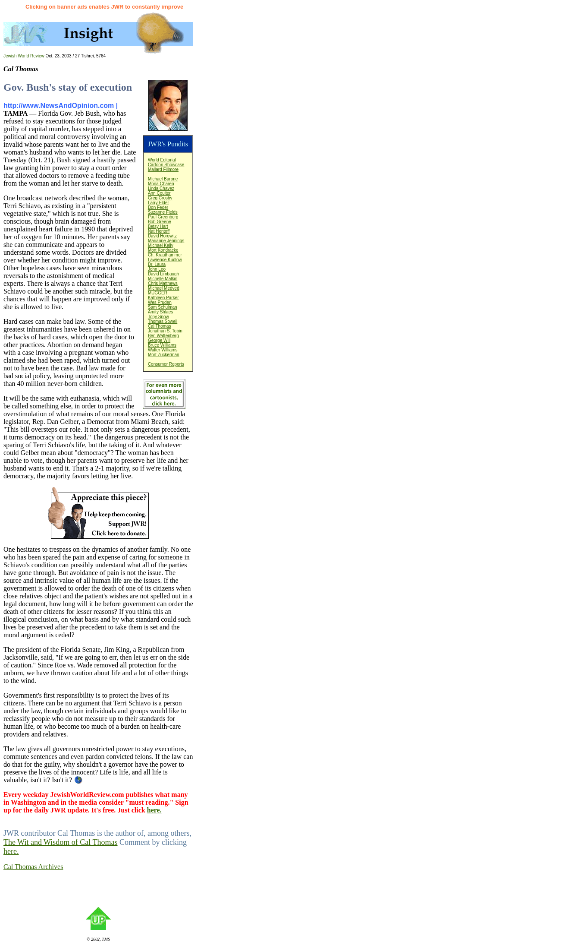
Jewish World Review (23, 56)
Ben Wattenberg (163, 335)
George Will (159, 340)
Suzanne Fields (163, 212)
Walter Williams (163, 350)
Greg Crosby (160, 198)
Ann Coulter (159, 193)
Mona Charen (161, 183)
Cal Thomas (159, 326)
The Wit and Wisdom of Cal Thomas (60, 842)
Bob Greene (159, 221)
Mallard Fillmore (163, 169)
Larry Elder (158, 202)
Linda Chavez (161, 188)
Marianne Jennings (166, 240)
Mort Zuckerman (163, 354)
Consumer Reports (166, 364)
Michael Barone (163, 179)
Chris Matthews (163, 283)
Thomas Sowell (162, 321)
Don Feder (158, 207)
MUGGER (157, 293)
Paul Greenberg (163, 217)
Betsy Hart (158, 226)
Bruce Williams (162, 345)
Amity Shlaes (160, 312)
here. (154, 810)
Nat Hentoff (158, 231)
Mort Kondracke (163, 250)
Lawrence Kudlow (165, 259)
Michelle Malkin (162, 278)
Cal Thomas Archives (33, 866)
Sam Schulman (162, 307)
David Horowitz (162, 236)
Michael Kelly (160, 245)
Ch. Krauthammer (165, 255)
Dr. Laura (157, 264)
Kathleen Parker (163, 297)
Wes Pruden (160, 302)
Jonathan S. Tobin (165, 331)
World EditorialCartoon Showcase (166, 162)
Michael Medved (163, 288)
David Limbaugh (163, 274)
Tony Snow (158, 316)
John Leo (157, 269)
